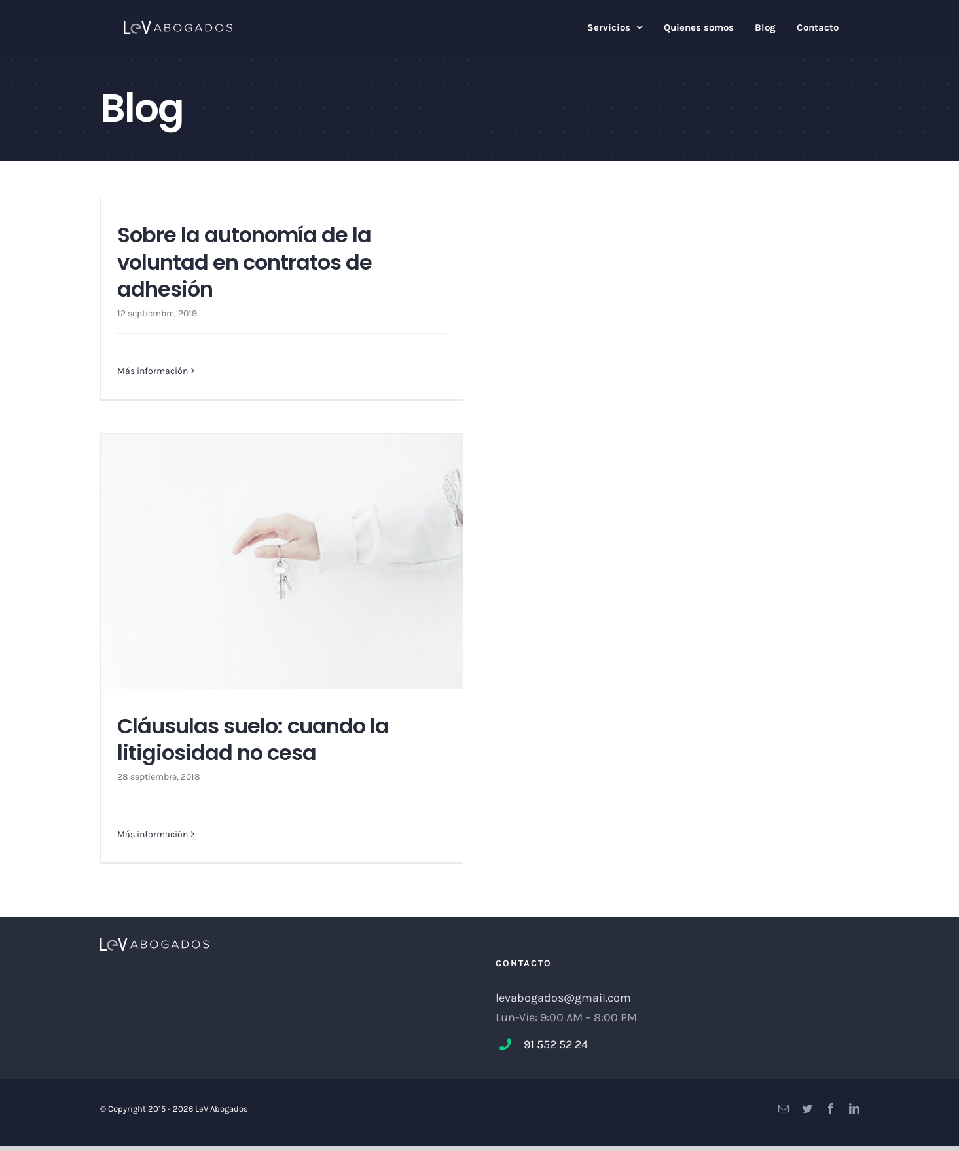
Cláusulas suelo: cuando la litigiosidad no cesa (253, 739)
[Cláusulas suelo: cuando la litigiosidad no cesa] (282, 561)
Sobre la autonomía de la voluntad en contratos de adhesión (244, 262)
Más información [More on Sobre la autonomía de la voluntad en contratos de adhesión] (152, 370)
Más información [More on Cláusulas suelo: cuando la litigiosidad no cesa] (152, 834)
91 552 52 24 (556, 1044)
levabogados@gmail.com (563, 998)
